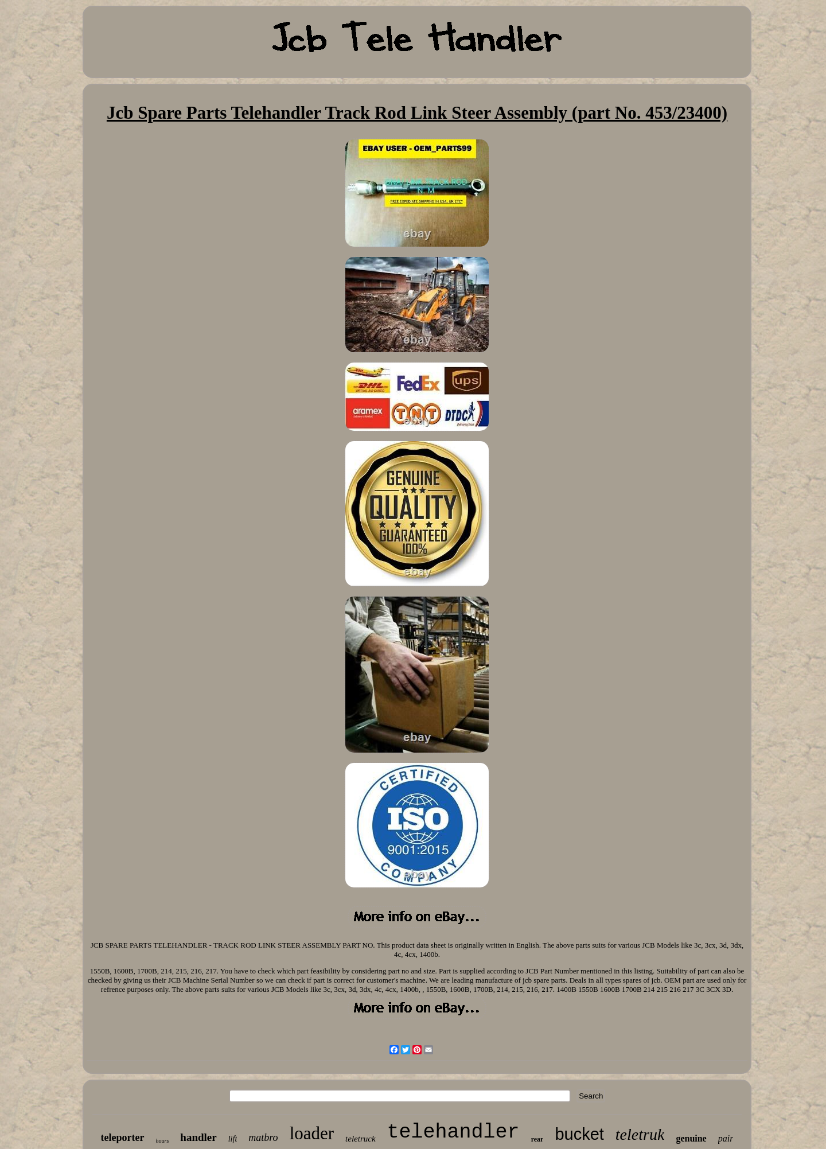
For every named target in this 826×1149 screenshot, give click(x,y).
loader (312, 1133)
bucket (579, 1134)
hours (162, 1141)
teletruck (360, 1138)
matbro (263, 1137)
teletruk (640, 1134)
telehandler (453, 1132)
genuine (691, 1138)
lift (232, 1139)
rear (537, 1139)
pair (726, 1138)
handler (198, 1137)
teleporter (123, 1137)
